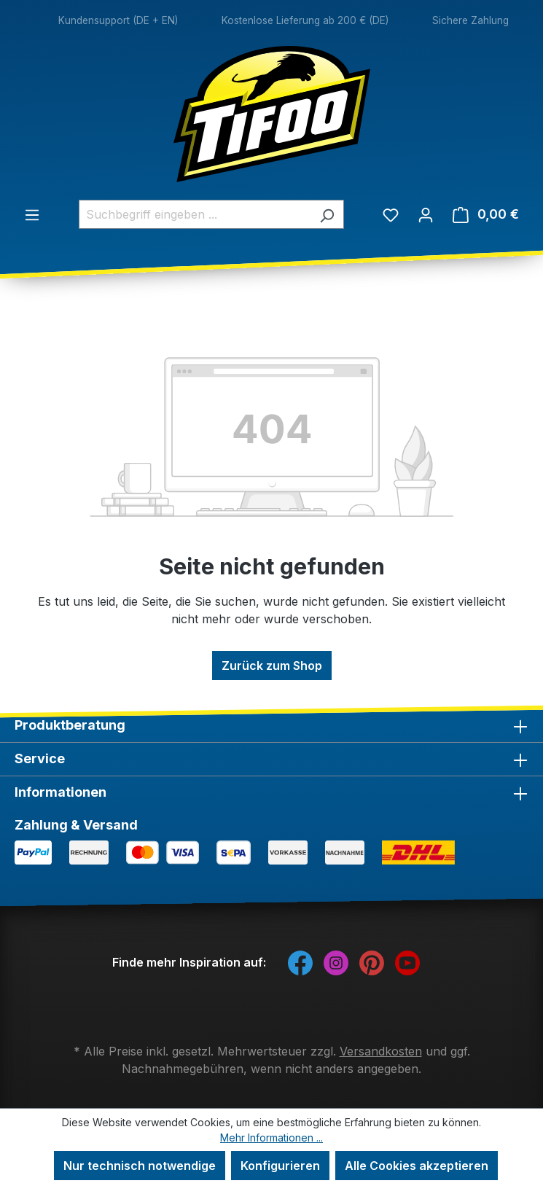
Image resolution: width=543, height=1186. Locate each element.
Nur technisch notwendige (139, 1165)
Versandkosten (381, 1051)
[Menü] (32, 214)
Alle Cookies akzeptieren (416, 1165)
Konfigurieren (280, 1165)
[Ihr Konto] (425, 214)
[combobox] (194, 214)
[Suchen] (327, 214)
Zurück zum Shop (272, 665)
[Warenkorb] (485, 214)
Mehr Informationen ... (271, 1137)
